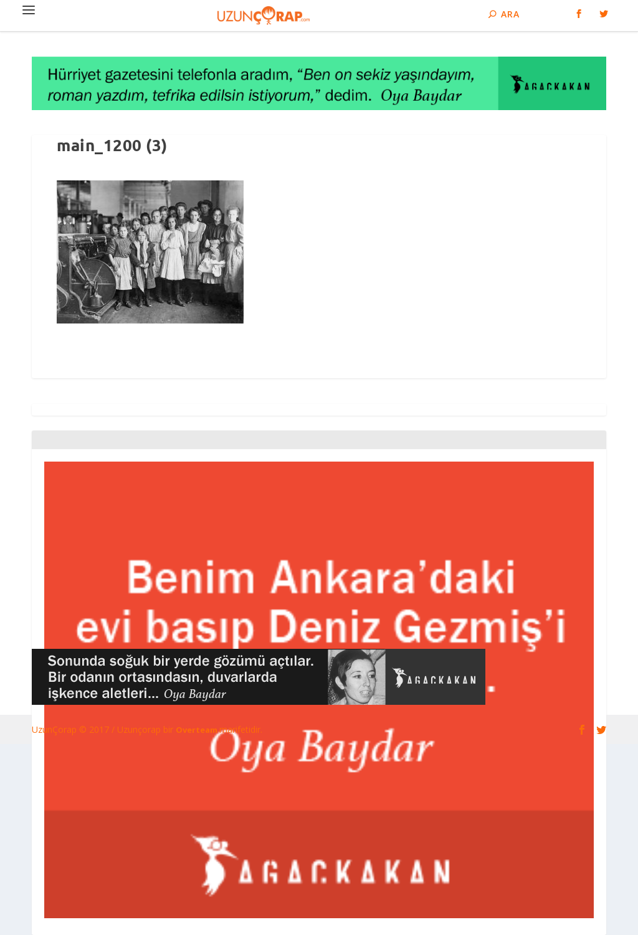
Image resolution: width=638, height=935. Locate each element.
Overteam (197, 729)
